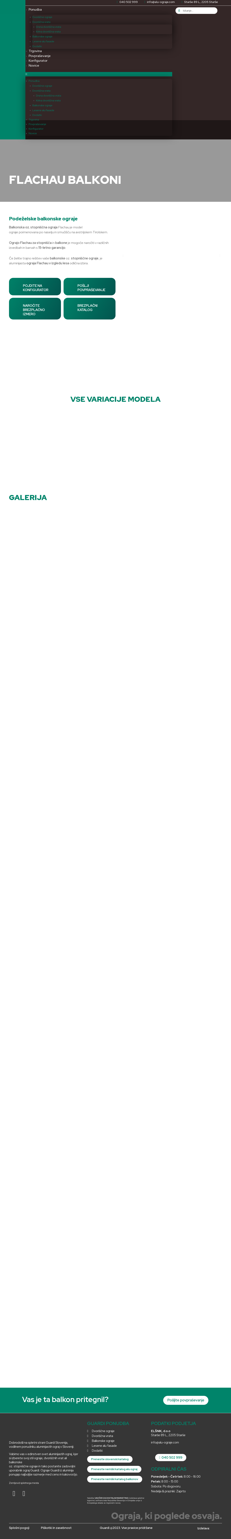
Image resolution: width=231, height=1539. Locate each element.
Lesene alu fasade (43, 41)
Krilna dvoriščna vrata (48, 31)
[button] (98, 74)
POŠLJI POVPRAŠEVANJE (91, 288)
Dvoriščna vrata (41, 22)
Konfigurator (38, 60)
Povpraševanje (40, 56)
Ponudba (35, 9)
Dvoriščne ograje (42, 17)
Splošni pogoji (19, 1528)
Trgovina (35, 51)
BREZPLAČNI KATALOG (87, 307)
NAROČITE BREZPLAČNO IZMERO (34, 309)
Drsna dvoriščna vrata (48, 27)
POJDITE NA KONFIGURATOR (35, 288)
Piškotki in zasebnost (56, 1528)
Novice (34, 65)
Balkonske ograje (42, 36)
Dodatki (37, 46)
